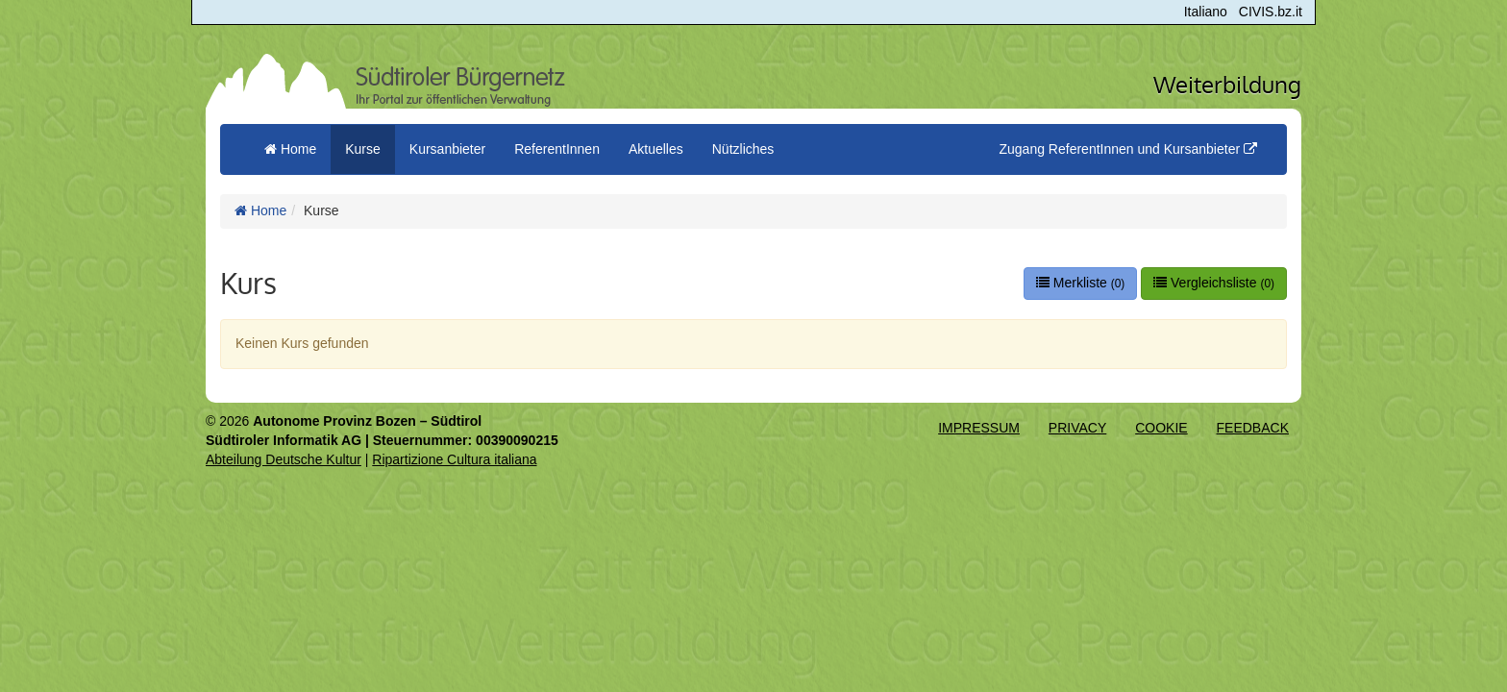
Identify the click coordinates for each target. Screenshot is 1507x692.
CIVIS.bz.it (1270, 11)
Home (260, 210)
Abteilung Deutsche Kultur (283, 459)
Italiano (1205, 11)
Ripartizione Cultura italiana (454, 459)
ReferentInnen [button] (557, 149)
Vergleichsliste (1213, 282)
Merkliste (1080, 282)
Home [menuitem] (290, 149)
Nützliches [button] (743, 149)
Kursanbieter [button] (447, 149)
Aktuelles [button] (656, 149)
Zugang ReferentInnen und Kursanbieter (1128, 149)
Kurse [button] (363, 149)
